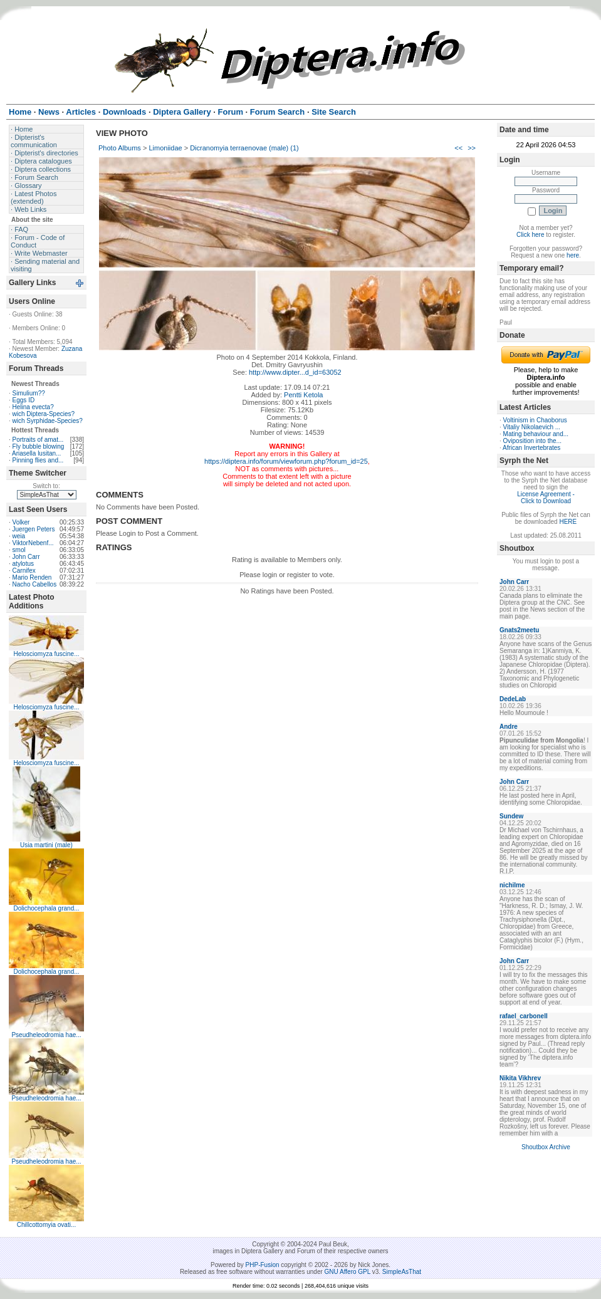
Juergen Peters (34, 529)
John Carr (26, 556)
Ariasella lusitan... (36, 453)
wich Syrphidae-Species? (48, 420)
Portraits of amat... (38, 439)
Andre (508, 726)
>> (472, 148)
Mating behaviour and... (536, 433)
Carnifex (24, 570)
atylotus (23, 563)
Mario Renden (32, 577)
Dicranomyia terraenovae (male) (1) (244, 148)
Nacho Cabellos (35, 584)
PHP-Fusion (263, 1264)
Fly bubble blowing (39, 446)
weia (19, 536)
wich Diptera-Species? (44, 413)
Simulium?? (29, 393)
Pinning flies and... (38, 460)
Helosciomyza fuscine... (46, 653)
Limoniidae (165, 148)
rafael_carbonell (523, 1016)
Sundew (511, 816)
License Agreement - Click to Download (546, 497)
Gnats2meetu (519, 630)
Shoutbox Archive (545, 1147)
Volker (21, 522)
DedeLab (512, 699)
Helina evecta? (33, 407)
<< (458, 148)
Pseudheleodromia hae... (46, 1034)
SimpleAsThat (401, 1271)
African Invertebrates (531, 447)
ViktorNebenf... (33, 543)
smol (19, 549)
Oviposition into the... (532, 440)
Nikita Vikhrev (520, 1078)
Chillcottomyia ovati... (46, 1224)
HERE (568, 521)
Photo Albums (119, 148)
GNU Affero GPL (347, 1271)
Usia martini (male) (46, 845)
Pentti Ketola (303, 395)
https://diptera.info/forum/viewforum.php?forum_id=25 (286, 461)
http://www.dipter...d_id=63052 (295, 372)
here (573, 255)
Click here (530, 234)
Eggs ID (24, 400)
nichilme (512, 885)
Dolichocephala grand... (46, 908)
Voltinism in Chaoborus (535, 420)
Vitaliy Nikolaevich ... (532, 427)
